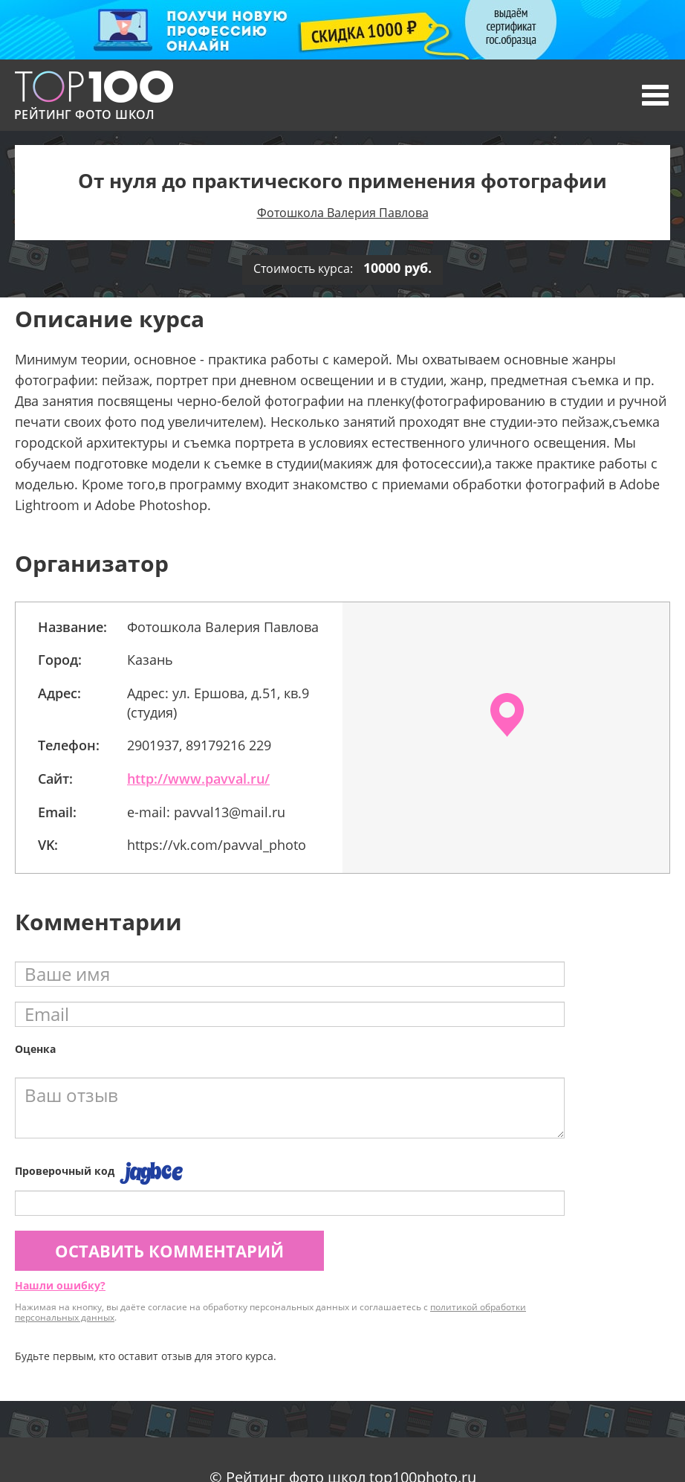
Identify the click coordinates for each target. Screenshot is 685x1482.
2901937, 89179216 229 (199, 745)
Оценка (35, 1049)
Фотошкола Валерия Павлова (343, 212)
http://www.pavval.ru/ (198, 778)
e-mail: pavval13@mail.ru (206, 812)
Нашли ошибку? (60, 1285)
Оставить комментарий (169, 1251)
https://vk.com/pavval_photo (216, 845)
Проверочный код (64, 1171)
